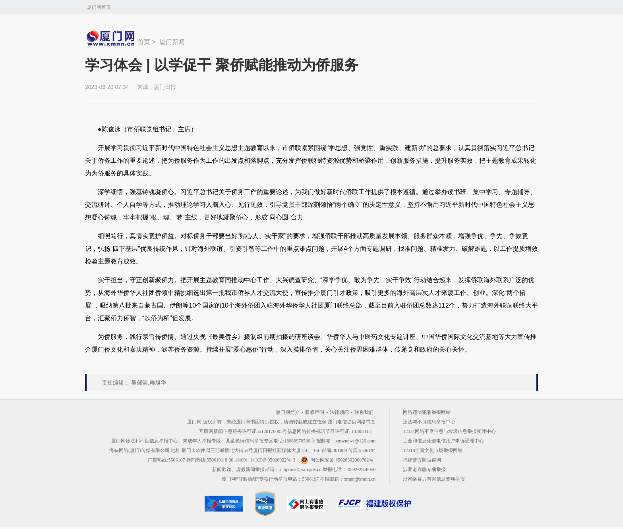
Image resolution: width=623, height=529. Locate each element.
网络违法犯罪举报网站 (427, 412)
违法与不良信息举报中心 (429, 422)
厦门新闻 (172, 41)
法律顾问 (339, 412)
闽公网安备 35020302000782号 (336, 460)
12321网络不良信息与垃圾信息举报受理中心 (449, 431)
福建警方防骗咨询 (422, 460)
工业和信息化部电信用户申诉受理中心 (443, 441)
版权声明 (314, 412)
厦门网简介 (288, 412)
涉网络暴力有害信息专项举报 (434, 479)
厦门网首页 (99, 7)
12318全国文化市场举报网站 (432, 450)
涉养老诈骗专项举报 (424, 469)
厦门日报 (165, 87)
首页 (143, 41)
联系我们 (363, 412)
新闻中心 (111, 38)
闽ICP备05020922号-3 (273, 460)
